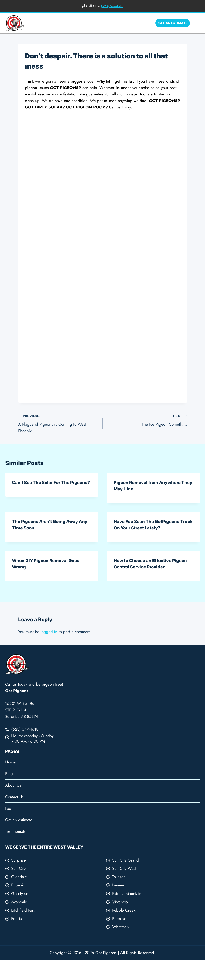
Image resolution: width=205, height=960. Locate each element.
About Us (13, 785)
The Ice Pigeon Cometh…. (147, 420)
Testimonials (15, 831)
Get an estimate (18, 820)
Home (10, 762)
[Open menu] (196, 23)
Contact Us (14, 797)
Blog (9, 773)
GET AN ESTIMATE (172, 22)
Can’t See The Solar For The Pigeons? (51, 482)
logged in (49, 632)
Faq (8, 808)
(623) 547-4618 (112, 6)
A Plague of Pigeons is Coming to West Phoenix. (58, 423)
